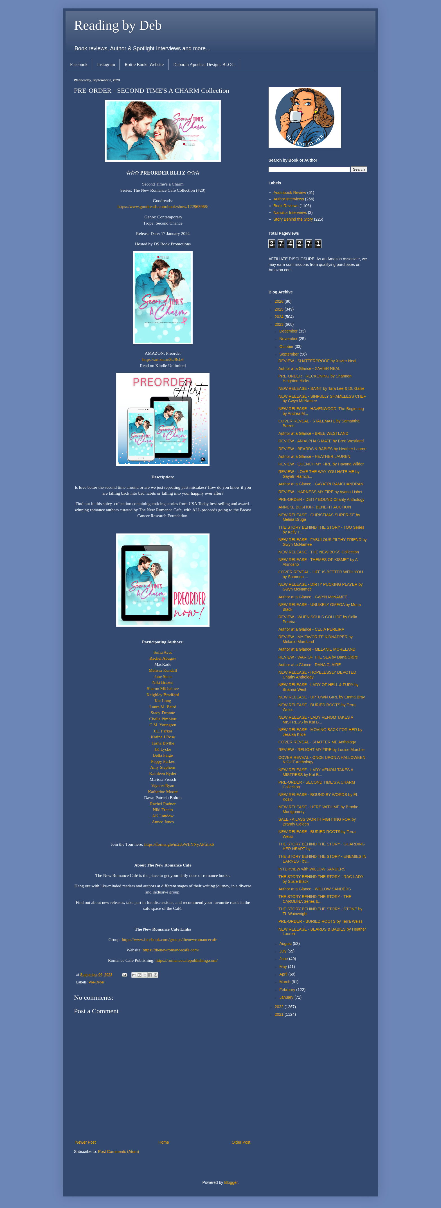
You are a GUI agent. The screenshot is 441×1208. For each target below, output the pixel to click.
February (287, 989)
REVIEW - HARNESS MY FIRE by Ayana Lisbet (320, 492)
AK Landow (163, 815)
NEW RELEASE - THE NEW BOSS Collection (318, 552)
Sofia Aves (163, 652)
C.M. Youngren (163, 724)
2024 (280, 317)
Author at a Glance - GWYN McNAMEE (312, 597)
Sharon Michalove (163, 688)
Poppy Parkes (163, 761)
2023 (280, 324)
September (289, 354)
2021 (280, 1014)
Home (163, 1142)
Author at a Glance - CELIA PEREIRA (311, 629)
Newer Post (85, 1142)
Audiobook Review (290, 192)
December (288, 331)
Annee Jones (163, 821)
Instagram (106, 64)
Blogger (230, 1182)
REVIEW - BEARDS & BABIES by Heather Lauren (322, 449)
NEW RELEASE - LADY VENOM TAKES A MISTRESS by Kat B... (315, 719)
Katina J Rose (163, 736)
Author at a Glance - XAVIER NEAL (309, 368)
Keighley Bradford (163, 694)
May (283, 966)
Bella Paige (163, 755)
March (285, 981)
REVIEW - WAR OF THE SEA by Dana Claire (318, 657)
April (283, 974)
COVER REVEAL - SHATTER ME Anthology (317, 742)
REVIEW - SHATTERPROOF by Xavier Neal (317, 361)
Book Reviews (286, 205)
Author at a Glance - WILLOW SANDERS (314, 889)
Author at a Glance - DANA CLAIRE (309, 664)
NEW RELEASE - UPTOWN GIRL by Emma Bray (321, 697)
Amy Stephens (163, 767)
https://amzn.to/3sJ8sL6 (163, 359)
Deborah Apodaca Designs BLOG (204, 64)
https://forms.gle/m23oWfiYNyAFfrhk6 (179, 844)
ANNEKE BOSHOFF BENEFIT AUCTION (314, 507)
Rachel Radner (163, 803)
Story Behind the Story (293, 219)
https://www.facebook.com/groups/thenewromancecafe (169, 939)
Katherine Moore (163, 791)
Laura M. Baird (162, 706)
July (283, 951)
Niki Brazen (163, 682)
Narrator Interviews (290, 212)
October (286, 346)
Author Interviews (289, 199)
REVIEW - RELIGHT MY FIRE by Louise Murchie (321, 749)
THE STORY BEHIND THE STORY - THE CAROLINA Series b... (314, 899)
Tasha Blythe (163, 743)
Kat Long (163, 700)
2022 (280, 1007)
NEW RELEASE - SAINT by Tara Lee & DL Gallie (321, 388)
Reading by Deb (118, 25)
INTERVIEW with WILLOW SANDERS (312, 869)
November (288, 338)
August (285, 943)
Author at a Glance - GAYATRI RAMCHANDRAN (320, 484)
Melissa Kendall (163, 670)
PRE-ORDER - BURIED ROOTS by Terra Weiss (320, 921)
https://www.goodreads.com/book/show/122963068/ (163, 206)
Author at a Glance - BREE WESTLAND (313, 433)
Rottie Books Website (144, 64)
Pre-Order (96, 982)
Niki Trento (163, 809)
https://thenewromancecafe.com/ (171, 949)
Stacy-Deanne (163, 712)
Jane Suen (163, 676)
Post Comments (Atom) (118, 1151)
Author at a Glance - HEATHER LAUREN (314, 456)
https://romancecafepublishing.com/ (187, 960)
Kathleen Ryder (162, 773)
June (284, 958)
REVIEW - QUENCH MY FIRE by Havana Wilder (321, 464)
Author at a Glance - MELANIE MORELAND (317, 649)
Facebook (78, 64)
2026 (280, 301)
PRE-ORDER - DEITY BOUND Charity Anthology (321, 499)
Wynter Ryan (163, 785)
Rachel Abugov (162, 658)
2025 (280, 309)
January (286, 997)
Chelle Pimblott (162, 718)
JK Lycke (163, 749)
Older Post (241, 1142)
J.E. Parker (162, 731)
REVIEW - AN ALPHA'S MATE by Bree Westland (321, 441)
